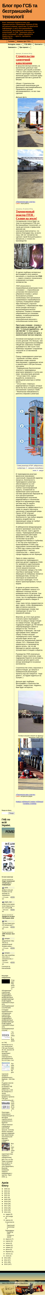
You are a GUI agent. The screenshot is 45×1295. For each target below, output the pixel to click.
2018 (6, 1201)
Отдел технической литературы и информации (8, 883)
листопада (9, 1214)
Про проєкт (24, 47)
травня (8, 1245)
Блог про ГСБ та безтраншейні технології (19, 11)
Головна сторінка (29, 803)
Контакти (39, 44)
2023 (6, 1191)
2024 (6, 1189)
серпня (8, 1239)
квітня (8, 1247)
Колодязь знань (15, 44)
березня (9, 1249)
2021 (6, 1195)
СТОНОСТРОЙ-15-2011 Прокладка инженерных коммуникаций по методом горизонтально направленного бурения (8, 1110)
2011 (6, 1260)
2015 (6, 1208)
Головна (11, 41)
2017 (6, 1203)
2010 (6, 1262)
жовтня (8, 1218)
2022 (6, 1193)
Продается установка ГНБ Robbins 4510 (9, 916)
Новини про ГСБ (24, 41)
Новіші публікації (22, 802)
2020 (6, 1197)
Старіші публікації (36, 802)
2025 (6, 1186)
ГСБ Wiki (28, 44)
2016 (6, 1205)
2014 (6, 1210)
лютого (8, 1251)
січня (7, 1253)
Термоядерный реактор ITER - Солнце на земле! (26, 215)
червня (8, 1243)
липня (8, 1241)
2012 (6, 1258)
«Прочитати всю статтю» (25, 202)
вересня (9, 1237)
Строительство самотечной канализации (25, 59)
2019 (6, 1199)
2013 (6, 1255)
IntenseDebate (6, 966)
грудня (8, 1212)
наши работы (25, 203)
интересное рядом (26, 796)
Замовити (12, 47)
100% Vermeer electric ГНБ (9, 933)
